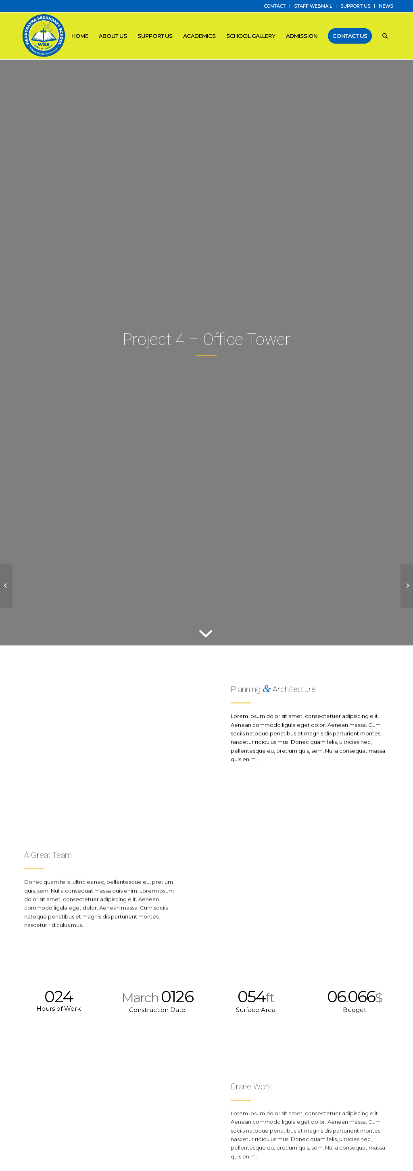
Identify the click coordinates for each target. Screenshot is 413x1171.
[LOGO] (44, 36)
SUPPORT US (355, 6)
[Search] (385, 36)
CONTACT (275, 6)
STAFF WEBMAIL (313, 6)
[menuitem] (275, 6)
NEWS (386, 6)
